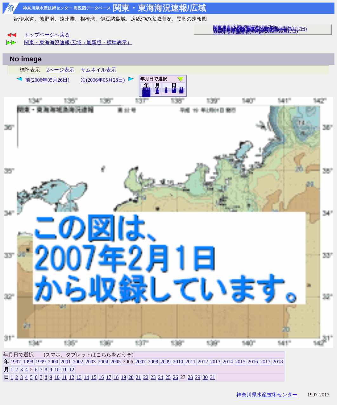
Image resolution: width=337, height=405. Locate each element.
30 (205, 377)
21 (138, 377)
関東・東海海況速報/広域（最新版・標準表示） (78, 42)
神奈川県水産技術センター (266, 394)
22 (145, 377)
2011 (190, 361)
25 (168, 377)
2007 (140, 361)
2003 (90, 361)
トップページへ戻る (47, 35)
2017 (265, 361)
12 (157, 92)
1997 (15, 361)
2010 (178, 361)
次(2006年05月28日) (103, 80)
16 (101, 377)
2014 (228, 361)
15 (93, 377)
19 (123, 377)
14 (86, 377)
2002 (78, 361)
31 (181, 91)
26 (175, 377)
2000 (53, 361)
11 (64, 369)
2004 (103, 361)
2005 (115, 361)
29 (197, 377)
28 (190, 377)
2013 (215, 361)
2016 (253, 361)
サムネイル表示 (98, 69)
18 (116, 377)
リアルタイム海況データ (237, 32)
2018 (146, 95)
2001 (66, 361)
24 (160, 377)
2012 (203, 361)
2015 (240, 361)
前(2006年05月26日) (47, 80)
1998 (28, 361)
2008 (153, 361)
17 (108, 377)
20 (174, 91)
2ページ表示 (60, 69)
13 (79, 377)
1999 (41, 361)
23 (153, 377)
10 (166, 91)
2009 (166, 361)
